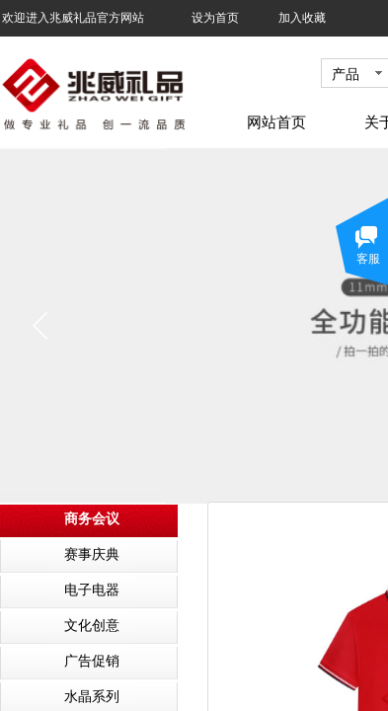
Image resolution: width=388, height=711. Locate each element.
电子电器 (91, 590)
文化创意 (91, 625)
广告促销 (91, 661)
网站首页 (276, 122)
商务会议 (91, 519)
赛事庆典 (91, 554)
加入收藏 (302, 18)
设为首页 (215, 18)
